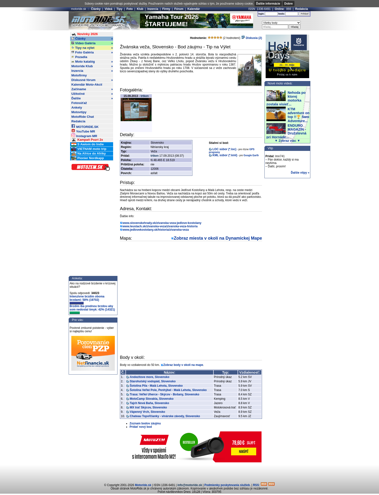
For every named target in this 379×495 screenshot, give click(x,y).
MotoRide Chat (82, 116)
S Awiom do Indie (87, 144)
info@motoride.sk (189, 485)
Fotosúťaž (79, 103)
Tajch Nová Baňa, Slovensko (149, 403)
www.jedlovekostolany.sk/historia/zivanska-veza (156, 229)
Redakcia (301, 9)
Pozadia (79, 57)
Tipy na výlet (92, 48)
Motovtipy (78, 112)
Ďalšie (92, 98)
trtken (145, 96)
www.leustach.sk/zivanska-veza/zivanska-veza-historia (160, 226)
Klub (140, 9)
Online (279, 9)
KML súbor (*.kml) (224, 155)
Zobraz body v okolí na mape (183, 365)
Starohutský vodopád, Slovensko (152, 381)
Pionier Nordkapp (87, 158)
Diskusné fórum (92, 80)
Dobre (288, 3)
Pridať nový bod (141, 427)
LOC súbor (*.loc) (224, 149)
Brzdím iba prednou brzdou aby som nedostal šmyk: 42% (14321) (92, 309)
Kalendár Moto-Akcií (86, 84)
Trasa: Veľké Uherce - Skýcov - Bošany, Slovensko (164, 394)
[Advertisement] (189, 472)
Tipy (119, 9)
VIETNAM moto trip (88, 149)
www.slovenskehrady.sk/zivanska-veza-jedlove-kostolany (162, 223)
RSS (256, 485)
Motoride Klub (92, 66)
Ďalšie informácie (268, 3)
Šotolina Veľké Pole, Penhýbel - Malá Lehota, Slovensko (168, 390)
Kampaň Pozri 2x (87, 140)
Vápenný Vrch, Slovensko (147, 412)
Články (96, 9)
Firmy (166, 9)
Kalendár (194, 9)
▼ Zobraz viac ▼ (287, 140)
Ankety (76, 107)
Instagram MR (84, 135)
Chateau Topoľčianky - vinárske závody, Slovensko (165, 416)
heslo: (281, 14)
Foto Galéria (92, 52)
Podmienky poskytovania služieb (227, 485)
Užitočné (92, 94)
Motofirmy (79, 75)
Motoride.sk (143, 485)
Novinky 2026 (84, 34)
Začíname (92, 89)
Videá (108, 9)
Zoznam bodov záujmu (145, 423)
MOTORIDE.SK (84, 126)
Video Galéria (92, 43)
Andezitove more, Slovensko (149, 377)
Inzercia (152, 9)
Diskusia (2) (251, 38)
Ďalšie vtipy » (300, 172)
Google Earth (251, 155)
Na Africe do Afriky (88, 154)
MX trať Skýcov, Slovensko (148, 407)
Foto (129, 9)
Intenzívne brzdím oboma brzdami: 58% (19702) (87, 299)
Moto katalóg (92, 62)
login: (261, 14)
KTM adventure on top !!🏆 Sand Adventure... (299, 115)
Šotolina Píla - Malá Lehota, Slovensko (156, 385)
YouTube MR (83, 131)
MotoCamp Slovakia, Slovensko (152, 398)
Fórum (178, 9)
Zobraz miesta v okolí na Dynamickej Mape (218, 238)
